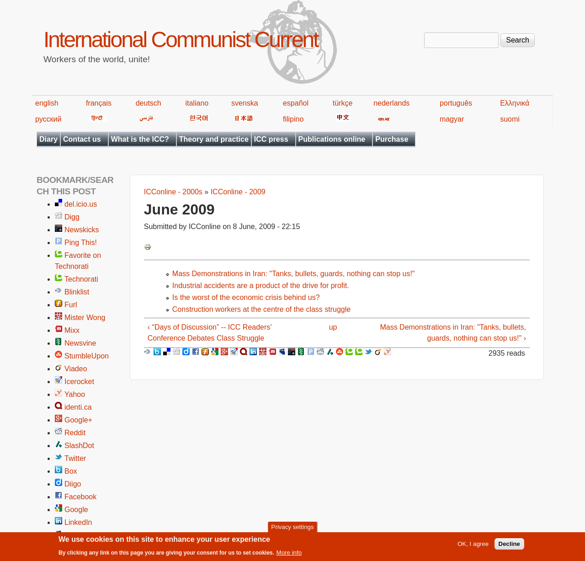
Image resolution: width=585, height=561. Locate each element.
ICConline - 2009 (238, 192)
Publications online (332, 139)
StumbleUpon (86, 356)
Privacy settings (292, 529)
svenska (244, 103)
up (333, 327)
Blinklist (76, 292)
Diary (48, 139)
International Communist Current (180, 39)
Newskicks (81, 230)
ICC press (271, 139)
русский (48, 119)
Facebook (80, 497)
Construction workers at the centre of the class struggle (261, 309)
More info (289, 555)
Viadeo (75, 369)
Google (76, 509)
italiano (197, 103)
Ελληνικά (514, 103)
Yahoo (74, 394)
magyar (452, 119)
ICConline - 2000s (173, 192)
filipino (293, 119)
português (456, 103)
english (46, 103)
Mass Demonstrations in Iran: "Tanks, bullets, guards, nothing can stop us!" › (453, 332)
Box (70, 471)
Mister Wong (85, 317)
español (295, 103)
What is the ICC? (140, 139)
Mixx (72, 330)
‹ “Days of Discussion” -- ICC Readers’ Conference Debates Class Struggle (209, 332)
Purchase (391, 139)
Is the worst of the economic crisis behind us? (246, 297)
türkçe (343, 103)
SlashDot (79, 445)
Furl (70, 305)
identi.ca (78, 407)
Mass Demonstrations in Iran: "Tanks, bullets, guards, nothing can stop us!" (293, 274)
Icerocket (79, 381)
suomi (510, 119)
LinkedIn (78, 522)
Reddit (74, 433)
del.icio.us (80, 204)
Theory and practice (214, 139)
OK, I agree (473, 546)
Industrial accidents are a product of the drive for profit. (260, 285)
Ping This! (80, 242)
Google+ (78, 420)
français (99, 103)
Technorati (81, 279)
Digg (72, 217)
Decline (509, 546)
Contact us (82, 139)
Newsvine (80, 343)
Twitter (75, 458)
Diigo (72, 484)
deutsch (148, 103)
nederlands (391, 103)
